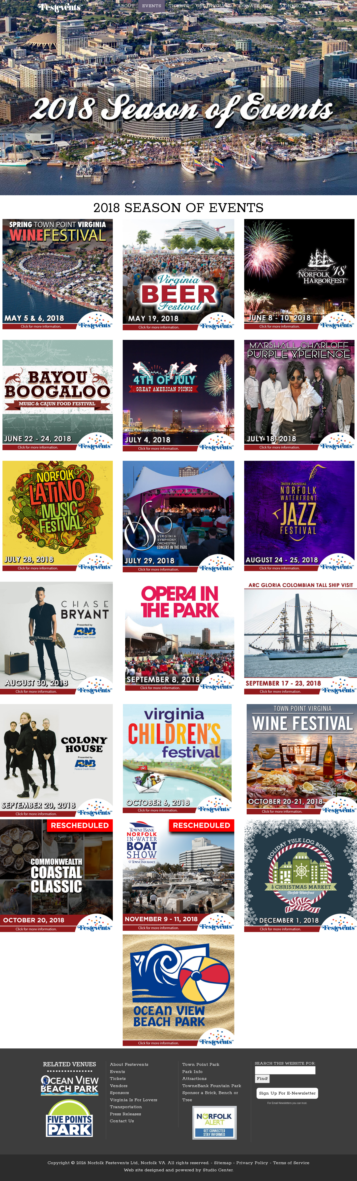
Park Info (192, 1071)
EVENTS (151, 6)
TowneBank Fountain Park (211, 1086)
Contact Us (122, 1121)
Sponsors (119, 1093)
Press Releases (125, 1114)
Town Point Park (200, 1064)
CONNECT (292, 6)
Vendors (118, 1086)
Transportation (126, 1107)
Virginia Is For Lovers (133, 1100)
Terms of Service (291, 1163)
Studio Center (218, 1170)
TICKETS (179, 6)
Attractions (194, 1078)
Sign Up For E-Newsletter (287, 1093)
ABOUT (126, 6)
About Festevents (129, 1064)
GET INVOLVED (214, 6)
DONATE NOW (256, 6)
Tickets (118, 1078)
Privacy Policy (252, 1163)
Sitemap (223, 1163)
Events (117, 1071)
